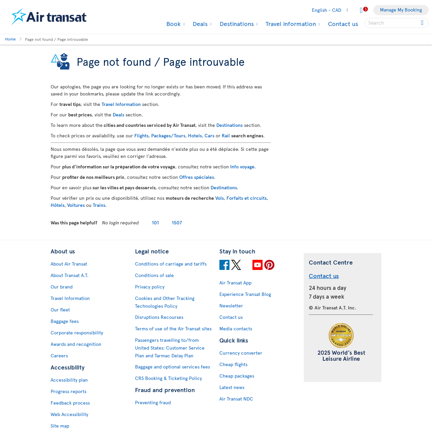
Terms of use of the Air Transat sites (173, 328)
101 (155, 222)
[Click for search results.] (423, 23)
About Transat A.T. (69, 275)
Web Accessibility (69, 414)
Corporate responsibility (77, 332)
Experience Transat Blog (245, 294)
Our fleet (60, 309)
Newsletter (231, 305)
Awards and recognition (76, 344)
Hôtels (57, 205)
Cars (209, 135)
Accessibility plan (69, 380)
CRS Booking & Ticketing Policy (168, 378)
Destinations (235, 23)
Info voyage (242, 166)
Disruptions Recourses (159, 317)
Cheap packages (236, 376)
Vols (219, 198)
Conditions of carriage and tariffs (171, 263)
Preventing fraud (153, 402)
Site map (60, 425)
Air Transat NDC (236, 398)
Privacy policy (149, 286)
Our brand (62, 286)
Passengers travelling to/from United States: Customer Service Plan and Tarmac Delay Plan (170, 348)
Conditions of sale (154, 275)
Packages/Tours (168, 135)
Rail (226, 135)
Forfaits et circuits (246, 198)
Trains (99, 205)
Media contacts (235, 328)
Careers (59, 355)
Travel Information (121, 104)
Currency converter (240, 353)
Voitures (76, 205)
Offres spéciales (196, 177)
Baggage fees (65, 321)
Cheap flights (233, 364)
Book (172, 23)
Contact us (343, 23)
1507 (177, 222)
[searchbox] (396, 23)
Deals (199, 23)
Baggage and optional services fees (172, 366)
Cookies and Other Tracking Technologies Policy (164, 302)
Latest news (231, 387)
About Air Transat (69, 263)
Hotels (195, 135)
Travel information (290, 23)
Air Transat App (235, 282)
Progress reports (68, 391)
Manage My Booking (401, 9)
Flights (141, 135)
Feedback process (70, 403)
